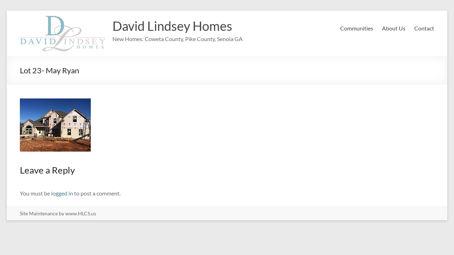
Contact (424, 28)
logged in (62, 193)
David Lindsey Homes (172, 26)
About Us (393, 28)
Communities (356, 28)
